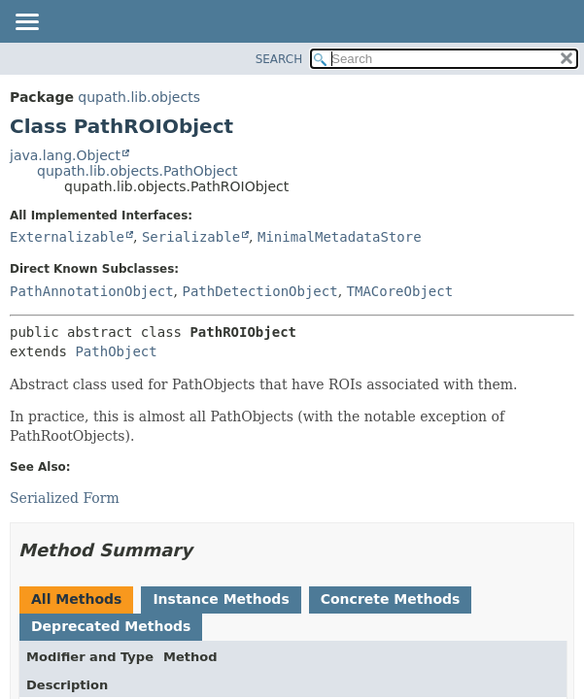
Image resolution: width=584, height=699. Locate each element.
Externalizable (67, 237)
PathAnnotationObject (92, 291)
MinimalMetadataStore (340, 237)
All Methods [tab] (76, 599)
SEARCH (279, 59)
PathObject (115, 351)
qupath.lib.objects (139, 97)
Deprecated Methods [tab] (110, 626)
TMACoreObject (400, 291)
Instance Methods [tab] (221, 599)
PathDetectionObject (259, 291)
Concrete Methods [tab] (391, 599)
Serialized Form (65, 498)
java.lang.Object (65, 155)
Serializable (191, 237)
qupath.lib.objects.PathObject (137, 171)
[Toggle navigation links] (26, 23)
